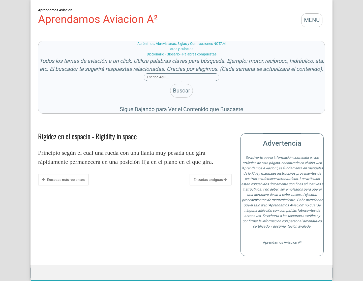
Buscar (181, 90)
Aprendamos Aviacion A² (98, 19)
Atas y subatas (181, 49)
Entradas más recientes (63, 180)
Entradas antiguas (210, 180)
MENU (312, 20)
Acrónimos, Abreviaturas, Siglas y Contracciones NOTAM (181, 44)
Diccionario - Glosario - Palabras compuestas (182, 54)
